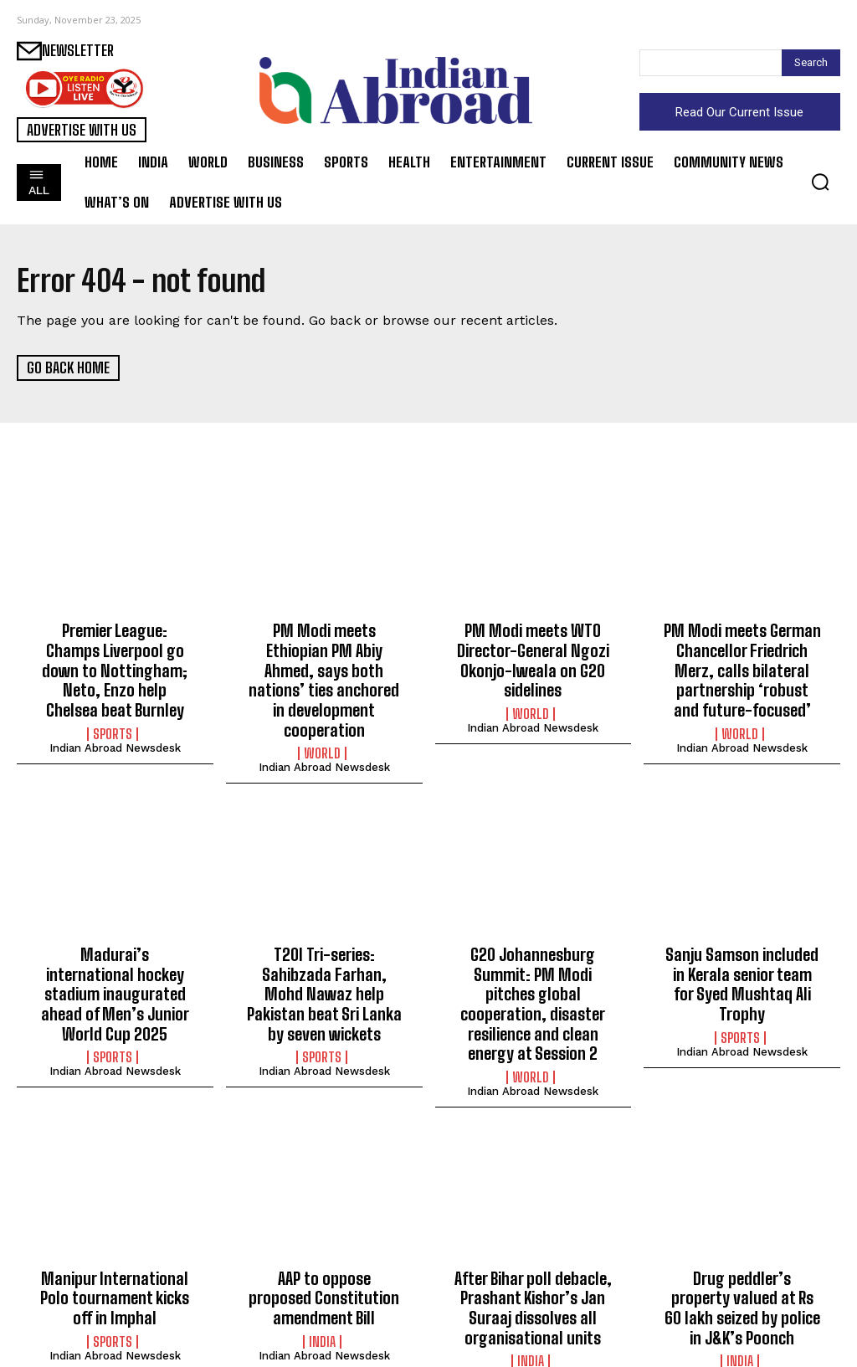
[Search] (811, 62)
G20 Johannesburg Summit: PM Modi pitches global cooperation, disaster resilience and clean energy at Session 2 (533, 971)
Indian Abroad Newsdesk (115, 721)
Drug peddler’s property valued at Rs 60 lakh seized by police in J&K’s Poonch (742, 1266)
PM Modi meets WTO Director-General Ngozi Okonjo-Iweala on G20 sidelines (532, 657)
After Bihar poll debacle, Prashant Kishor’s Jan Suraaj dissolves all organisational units (532, 1266)
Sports (112, 707)
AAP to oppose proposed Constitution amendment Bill (324, 1257)
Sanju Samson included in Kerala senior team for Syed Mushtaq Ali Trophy (742, 944)
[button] (820, 182)
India (322, 1298)
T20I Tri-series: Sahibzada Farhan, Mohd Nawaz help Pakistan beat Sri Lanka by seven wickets (324, 962)
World (322, 725)
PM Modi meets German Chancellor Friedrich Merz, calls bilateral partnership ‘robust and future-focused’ (742, 666)
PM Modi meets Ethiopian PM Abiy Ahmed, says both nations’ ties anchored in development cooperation (324, 666)
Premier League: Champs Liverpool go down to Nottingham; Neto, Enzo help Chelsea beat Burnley (114, 657)
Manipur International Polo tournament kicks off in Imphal (115, 1257)
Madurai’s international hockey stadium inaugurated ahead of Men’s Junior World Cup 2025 (114, 962)
